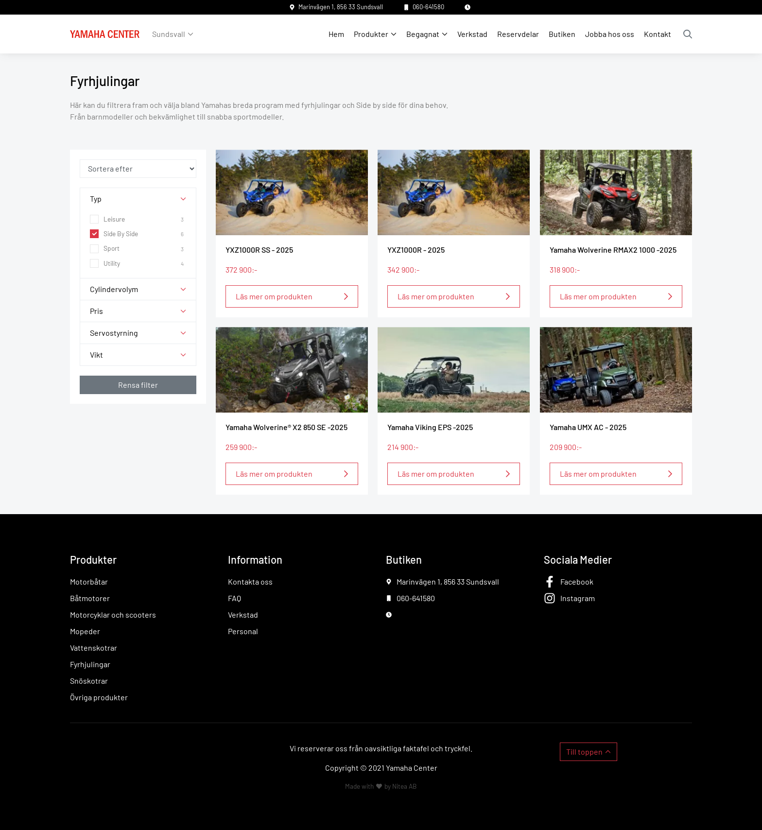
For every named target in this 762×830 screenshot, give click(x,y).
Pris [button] (96, 310)
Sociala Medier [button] (578, 559)
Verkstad (472, 33)
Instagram (577, 598)
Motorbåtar (89, 581)
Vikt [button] (96, 354)
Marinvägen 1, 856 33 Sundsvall (340, 7)
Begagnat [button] (422, 33)
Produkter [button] (371, 33)
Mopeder (85, 631)
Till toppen (584, 751)
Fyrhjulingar (90, 664)
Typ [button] (96, 198)
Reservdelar (518, 33)
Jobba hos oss (609, 33)
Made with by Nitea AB (381, 786)
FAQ (234, 598)
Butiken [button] (404, 559)
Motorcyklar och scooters (113, 614)
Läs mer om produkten (274, 296)
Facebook (576, 581)
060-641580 (428, 7)
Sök (687, 34)
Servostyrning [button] (114, 332)
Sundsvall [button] (168, 33)
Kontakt (657, 33)
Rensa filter (138, 384)
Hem (336, 33)
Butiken (562, 33)
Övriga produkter (99, 697)
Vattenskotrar (93, 647)
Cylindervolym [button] (114, 289)
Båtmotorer (90, 598)
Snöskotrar (89, 680)
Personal (243, 631)
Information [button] (255, 559)
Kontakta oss (250, 581)
